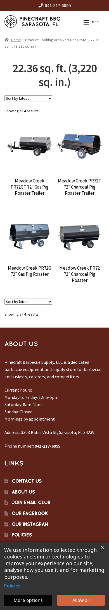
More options (28, 600)
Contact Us (27, 481)
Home (16, 39)
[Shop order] (28, 98)
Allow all (81, 600)
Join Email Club (31, 502)
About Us (23, 492)
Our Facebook (30, 513)
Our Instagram (30, 524)
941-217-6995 (54, 5)
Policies (22, 535)
